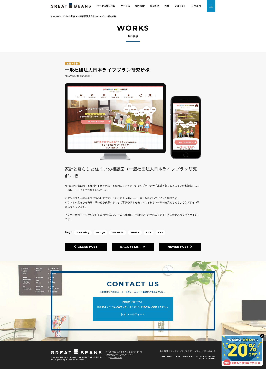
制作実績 (140, 6)
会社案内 (196, 6)
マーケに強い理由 (106, 6)
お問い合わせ (208, 351)
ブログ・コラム (192, 351)
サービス (125, 6)
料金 (167, 6)
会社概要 (164, 351)
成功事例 (154, 6)
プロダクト (180, 6)
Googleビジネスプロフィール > (120, 355)
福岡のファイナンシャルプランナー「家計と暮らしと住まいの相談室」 (155, 185)
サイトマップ (176, 351)
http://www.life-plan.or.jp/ (78, 76)
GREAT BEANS (182, 356)
